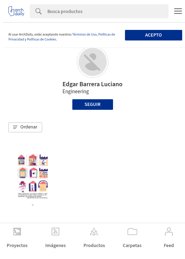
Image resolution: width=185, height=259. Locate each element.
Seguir (92, 104)
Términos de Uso (84, 34)
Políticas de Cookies (41, 39)
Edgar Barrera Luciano (92, 84)
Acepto (153, 35)
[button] (25, 127)
